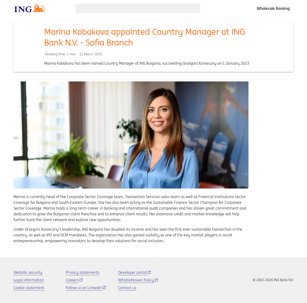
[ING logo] (29, 8)
